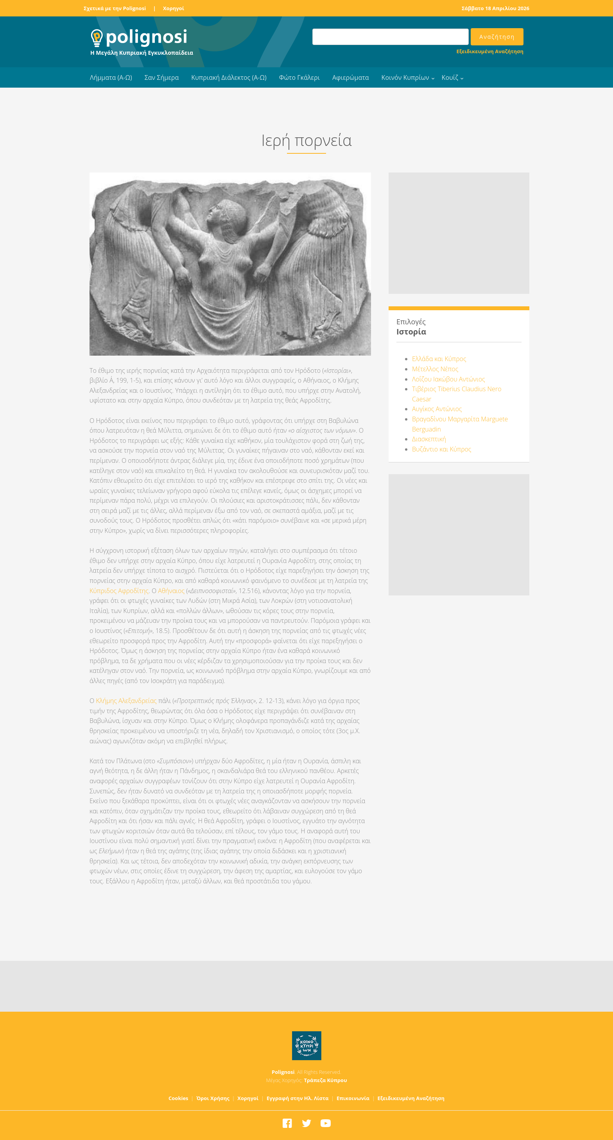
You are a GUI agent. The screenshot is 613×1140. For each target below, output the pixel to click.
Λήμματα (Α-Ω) (111, 77)
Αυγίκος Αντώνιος (437, 409)
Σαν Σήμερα (162, 77)
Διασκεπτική (429, 439)
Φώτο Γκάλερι (299, 77)
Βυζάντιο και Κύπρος (441, 449)
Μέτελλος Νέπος (435, 369)
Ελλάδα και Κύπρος (439, 358)
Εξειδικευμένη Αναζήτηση (490, 51)
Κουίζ (450, 77)
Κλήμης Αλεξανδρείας (126, 700)
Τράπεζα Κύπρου (325, 1080)
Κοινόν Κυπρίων (405, 77)
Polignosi (283, 1071)
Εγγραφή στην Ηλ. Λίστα (298, 1098)
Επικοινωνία (353, 1098)
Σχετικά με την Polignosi (115, 8)
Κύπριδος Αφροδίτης (119, 590)
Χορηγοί (173, 8)
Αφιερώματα (350, 77)
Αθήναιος (172, 590)
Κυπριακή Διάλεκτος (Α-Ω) (229, 77)
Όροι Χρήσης (212, 1098)
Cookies (178, 1098)
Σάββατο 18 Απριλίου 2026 (495, 8)
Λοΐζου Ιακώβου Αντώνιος (448, 379)
